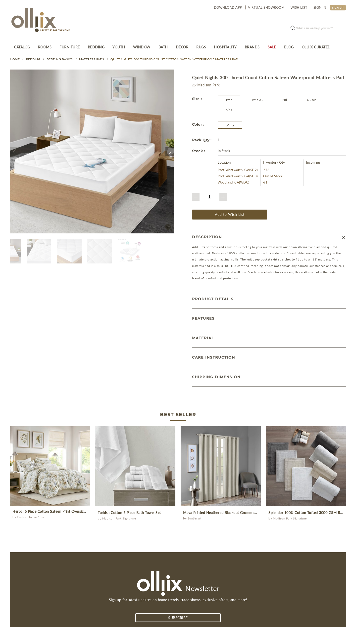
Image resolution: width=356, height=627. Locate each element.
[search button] (292, 28)
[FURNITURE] (69, 47)
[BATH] (163, 47)
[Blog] (289, 47)
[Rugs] (201, 47)
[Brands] (252, 47)
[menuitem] (22, 47)
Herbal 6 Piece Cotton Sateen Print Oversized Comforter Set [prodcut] (62, 511)
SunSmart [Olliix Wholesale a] (195, 518)
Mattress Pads (91, 59)
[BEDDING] (96, 47)
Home (15, 59)
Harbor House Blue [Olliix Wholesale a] (30, 517)
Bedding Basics (60, 59)
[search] (321, 28)
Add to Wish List (230, 214)
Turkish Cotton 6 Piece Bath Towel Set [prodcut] (129, 513)
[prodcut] (50, 466)
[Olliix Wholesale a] (33, 20)
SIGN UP (338, 7)
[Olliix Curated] (316, 47)
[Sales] (272, 47)
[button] (14, 151)
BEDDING (33, 59)
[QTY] (209, 197)
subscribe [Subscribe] (178, 618)
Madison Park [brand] (208, 85)
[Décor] (182, 47)
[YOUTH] (118, 47)
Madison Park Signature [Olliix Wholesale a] (119, 518)
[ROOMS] (45, 47)
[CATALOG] (22, 47)
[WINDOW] (141, 47)
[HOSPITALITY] (225, 47)
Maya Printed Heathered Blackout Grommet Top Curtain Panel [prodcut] (234, 513)
